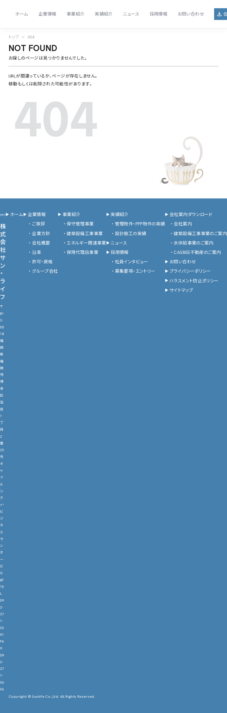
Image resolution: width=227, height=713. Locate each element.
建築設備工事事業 (80, 234)
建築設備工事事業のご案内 (196, 234)
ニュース (131, 14)
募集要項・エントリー (130, 271)
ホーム (21, 14)
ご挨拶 (34, 224)
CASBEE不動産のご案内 (193, 253)
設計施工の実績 (126, 234)
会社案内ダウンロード (188, 215)
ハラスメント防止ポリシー (191, 281)
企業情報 (47, 14)
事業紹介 (75, 14)
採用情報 (158, 14)
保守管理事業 (76, 224)
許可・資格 (37, 262)
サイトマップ (179, 290)
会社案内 (178, 224)
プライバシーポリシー (188, 271)
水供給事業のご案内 (189, 243)
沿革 (32, 253)
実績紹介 (104, 14)
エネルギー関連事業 (82, 243)
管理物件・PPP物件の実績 (135, 224)
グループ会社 (40, 271)
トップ (14, 37)
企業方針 (36, 234)
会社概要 (36, 243)
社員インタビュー (127, 262)
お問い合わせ (191, 14)
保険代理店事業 (78, 253)
